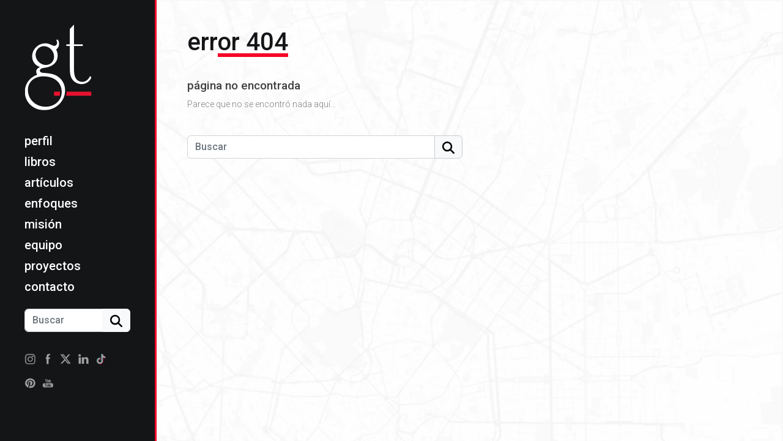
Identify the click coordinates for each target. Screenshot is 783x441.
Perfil (38, 141)
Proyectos (52, 265)
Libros (40, 161)
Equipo (43, 245)
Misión (43, 224)
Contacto (49, 286)
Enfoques (51, 203)
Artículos (48, 182)
